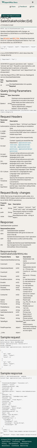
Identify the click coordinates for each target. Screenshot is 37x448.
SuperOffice (6, 441)
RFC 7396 (16, 38)
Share (12, 6)
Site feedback (13, 443)
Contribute (15, 445)
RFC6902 (6, 38)
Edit (32, 6)
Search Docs (24, 443)
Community (16, 441)
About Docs (6, 445)
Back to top (24, 445)
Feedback (22, 6)
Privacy (4, 443)
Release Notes (27, 441)
